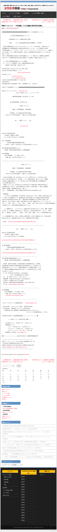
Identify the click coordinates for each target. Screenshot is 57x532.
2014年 (23, 499)
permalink (26, 354)
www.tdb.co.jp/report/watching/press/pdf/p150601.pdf (22, 221)
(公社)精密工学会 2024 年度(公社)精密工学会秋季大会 (15, 426)
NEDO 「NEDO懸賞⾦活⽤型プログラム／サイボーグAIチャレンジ (19, 448)
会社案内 (26, 13)
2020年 (23, 484)
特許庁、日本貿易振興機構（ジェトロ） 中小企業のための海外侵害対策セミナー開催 (25, 457)
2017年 (23, 492)
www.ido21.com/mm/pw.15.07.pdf (14, 295)
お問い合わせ (17, 16)
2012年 (23, 505)
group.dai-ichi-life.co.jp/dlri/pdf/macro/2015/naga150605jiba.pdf (18, 240)
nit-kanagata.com (21, 332)
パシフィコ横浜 (6, 395)
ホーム (4, 13)
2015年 (15, 354)
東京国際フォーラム (7, 397)
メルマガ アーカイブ (6, 464)
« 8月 (3, 382)
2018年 (23, 489)
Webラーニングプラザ (7, 412)
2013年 (23, 502)
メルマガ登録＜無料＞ (38, 13)
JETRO (4, 399)
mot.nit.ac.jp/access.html (23, 72)
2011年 (23, 507)
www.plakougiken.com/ (31, 303)
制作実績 (6, 482)
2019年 (23, 487)
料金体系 (6, 479)
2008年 (23, 515)
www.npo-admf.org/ (17, 76)
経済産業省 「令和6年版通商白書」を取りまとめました (17, 454)
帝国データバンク (6, 416)
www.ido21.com (23, 91)
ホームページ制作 (15, 13)
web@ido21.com (11, 347)
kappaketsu (15, 28)
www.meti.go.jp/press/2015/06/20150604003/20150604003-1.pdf (19, 252)
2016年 (23, 494)
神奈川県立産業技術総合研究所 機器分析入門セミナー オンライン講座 (20, 451)
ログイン (42, 474)
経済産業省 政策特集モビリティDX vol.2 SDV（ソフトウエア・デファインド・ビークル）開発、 (26, 432)
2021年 (23, 481)
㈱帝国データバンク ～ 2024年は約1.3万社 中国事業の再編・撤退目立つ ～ (21, 441)
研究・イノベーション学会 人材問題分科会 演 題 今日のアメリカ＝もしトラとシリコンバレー (27, 437)
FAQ (5, 484)
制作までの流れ (8, 477)
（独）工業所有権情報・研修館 (9, 408)
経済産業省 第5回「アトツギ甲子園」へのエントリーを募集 (17, 429)
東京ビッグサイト (6, 389)
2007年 (23, 517)
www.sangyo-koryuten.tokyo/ (17, 284)
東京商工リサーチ (6, 418)
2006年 (23, 520)
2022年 (23, 479)
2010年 (23, 510)
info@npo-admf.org (20, 78)
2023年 (23, 476)
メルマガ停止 (6, 16)
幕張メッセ (4, 391)
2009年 (23, 512)
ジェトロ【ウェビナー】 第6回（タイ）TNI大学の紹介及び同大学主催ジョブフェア (24, 445)
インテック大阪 (6, 393)
